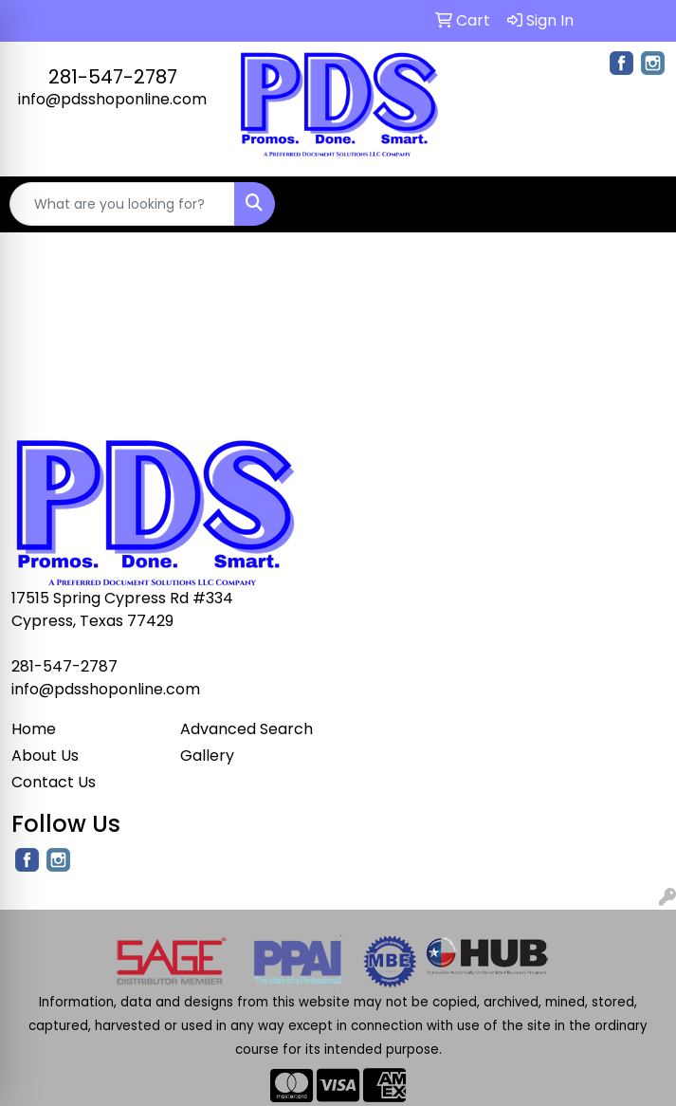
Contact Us (53, 782)
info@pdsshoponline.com (112, 99)
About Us (45, 755)
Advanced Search (246, 729)
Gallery (207, 755)
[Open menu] (638, 204)
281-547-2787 (112, 77)
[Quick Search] (122, 204)
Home (33, 729)
